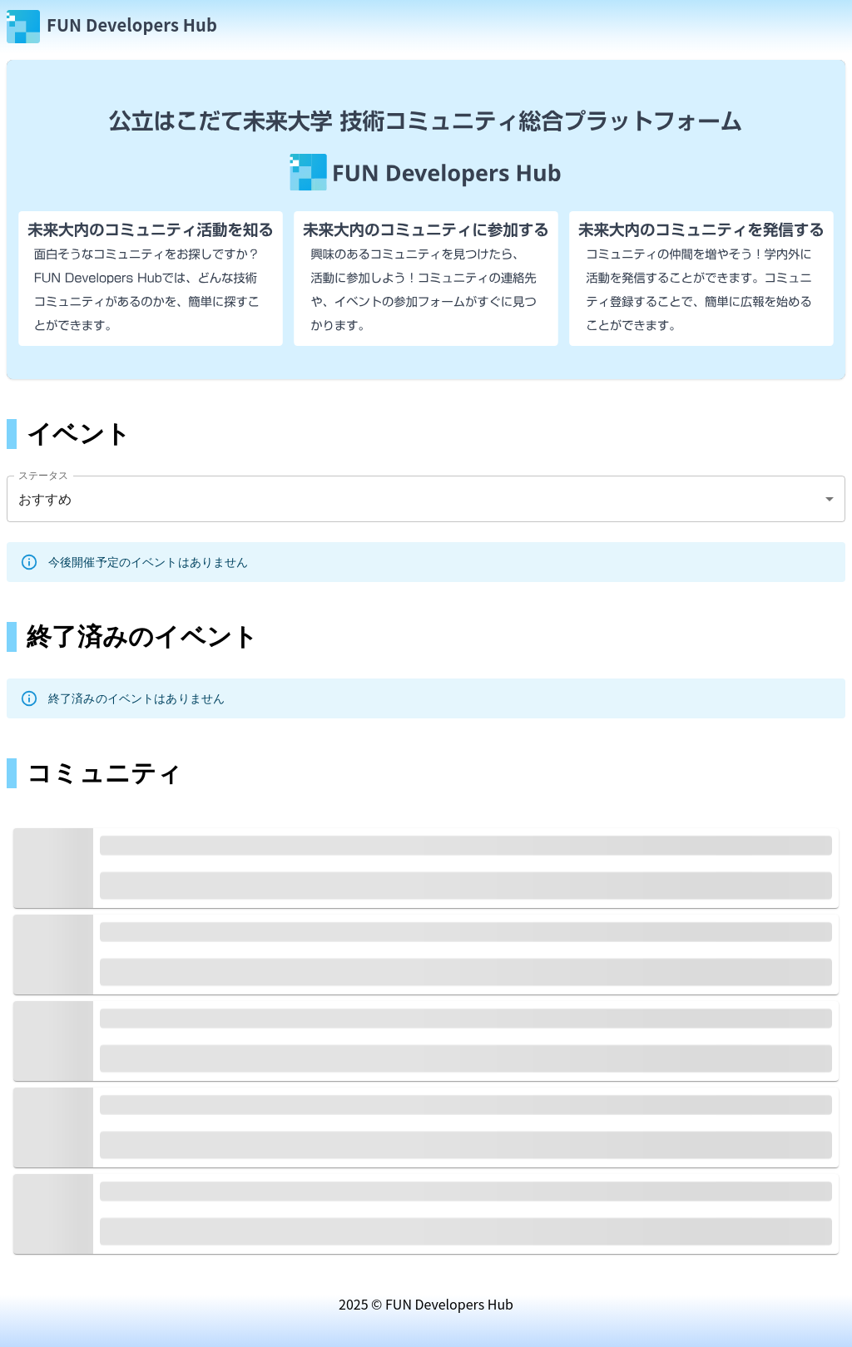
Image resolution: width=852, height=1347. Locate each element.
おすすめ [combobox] (45, 499)
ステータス (43, 475)
